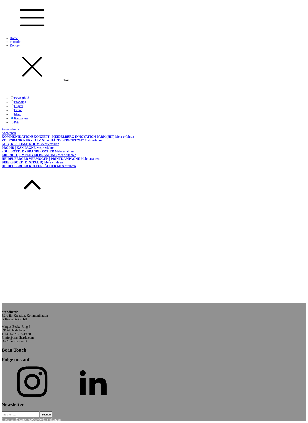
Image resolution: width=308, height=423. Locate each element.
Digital (18, 106)
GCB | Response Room (21, 144)
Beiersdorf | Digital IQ (22, 162)
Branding (20, 102)
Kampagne (21, 118)
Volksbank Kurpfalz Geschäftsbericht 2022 (43, 140)
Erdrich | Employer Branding (29, 155)
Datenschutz (24, 419)
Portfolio (15, 41)
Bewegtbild (21, 98)
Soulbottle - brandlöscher (28, 151)
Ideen (17, 114)
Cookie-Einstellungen (46, 419)
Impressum (9, 419)
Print (17, 122)
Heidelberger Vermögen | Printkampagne (41, 158)
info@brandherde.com (19, 337)
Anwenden (11, 129)
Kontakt (15, 45)
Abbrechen (9, 133)
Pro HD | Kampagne (19, 147)
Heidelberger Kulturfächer (29, 166)
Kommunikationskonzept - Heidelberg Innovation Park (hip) (58, 136)
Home (14, 38)
